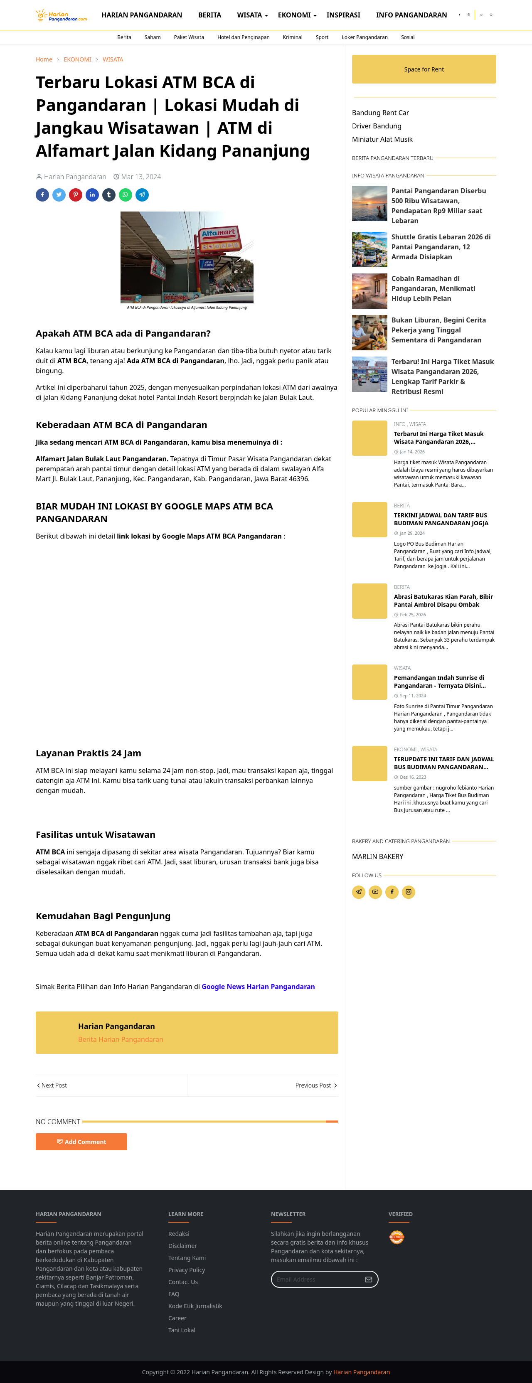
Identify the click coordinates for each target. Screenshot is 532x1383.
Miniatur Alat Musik (382, 139)
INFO (400, 424)
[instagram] (468, 15)
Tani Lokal (181, 1330)
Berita (124, 37)
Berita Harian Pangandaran (120, 1039)
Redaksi (179, 1234)
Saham (153, 37)
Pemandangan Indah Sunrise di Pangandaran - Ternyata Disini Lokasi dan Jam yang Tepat (439, 685)
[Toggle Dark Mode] (481, 15)
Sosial (408, 37)
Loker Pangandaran (365, 37)
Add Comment (81, 1142)
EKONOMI (406, 749)
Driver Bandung (376, 125)
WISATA (417, 424)
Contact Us (183, 1282)
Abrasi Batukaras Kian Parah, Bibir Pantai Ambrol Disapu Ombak (443, 600)
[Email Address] (316, 1279)
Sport (322, 37)
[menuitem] (142, 15)
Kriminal (293, 37)
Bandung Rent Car (380, 112)
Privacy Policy (186, 1270)
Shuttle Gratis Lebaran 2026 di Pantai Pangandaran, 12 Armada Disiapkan (441, 246)
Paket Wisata (189, 37)
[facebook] (459, 15)
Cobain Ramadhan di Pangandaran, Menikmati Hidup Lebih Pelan (433, 288)
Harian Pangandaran (361, 1372)
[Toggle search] (491, 14)
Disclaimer (182, 1246)
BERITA (402, 505)
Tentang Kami (187, 1258)
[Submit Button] (369, 1279)
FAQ (174, 1294)
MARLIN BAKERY (377, 856)
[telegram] (358, 892)
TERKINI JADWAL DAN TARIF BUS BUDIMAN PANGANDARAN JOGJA (441, 519)
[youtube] (375, 892)
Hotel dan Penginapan (243, 37)
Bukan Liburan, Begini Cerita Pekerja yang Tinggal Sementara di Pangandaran (439, 330)
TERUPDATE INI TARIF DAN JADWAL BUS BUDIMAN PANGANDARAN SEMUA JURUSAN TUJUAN (444, 767)
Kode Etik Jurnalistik (195, 1306)
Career (177, 1318)
